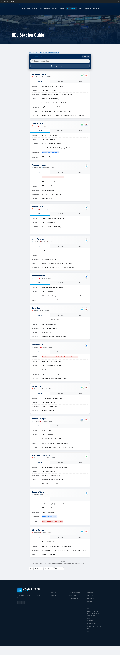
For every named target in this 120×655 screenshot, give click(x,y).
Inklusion (61, 8)
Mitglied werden (73, 595)
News (28, 8)
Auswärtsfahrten (73, 598)
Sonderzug (88, 8)
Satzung (89, 601)
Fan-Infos (60, 81)
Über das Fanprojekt (74, 592)
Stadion (40, 81)
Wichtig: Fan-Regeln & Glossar (60, 66)
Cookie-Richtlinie (91, 598)
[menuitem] (1, 1)
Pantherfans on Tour (50, 9)
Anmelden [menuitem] (6, 1)
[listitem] (19, 602)
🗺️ (82, 75)
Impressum (54, 595)
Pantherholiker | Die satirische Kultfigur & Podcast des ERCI (93, 613)
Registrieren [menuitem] (13, 1)
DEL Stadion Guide (71, 8)
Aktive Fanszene (91, 623)
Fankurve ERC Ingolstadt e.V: (94, 627)
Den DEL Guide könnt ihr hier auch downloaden (44, 53)
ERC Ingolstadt (91, 608)
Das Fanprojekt (37, 9)
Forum (80, 9)
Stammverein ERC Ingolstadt (92, 619)
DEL (88, 631)
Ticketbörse (96, 8)
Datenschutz (54, 592)
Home (23, 8)
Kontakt (80, 81)
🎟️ (86, 75)
